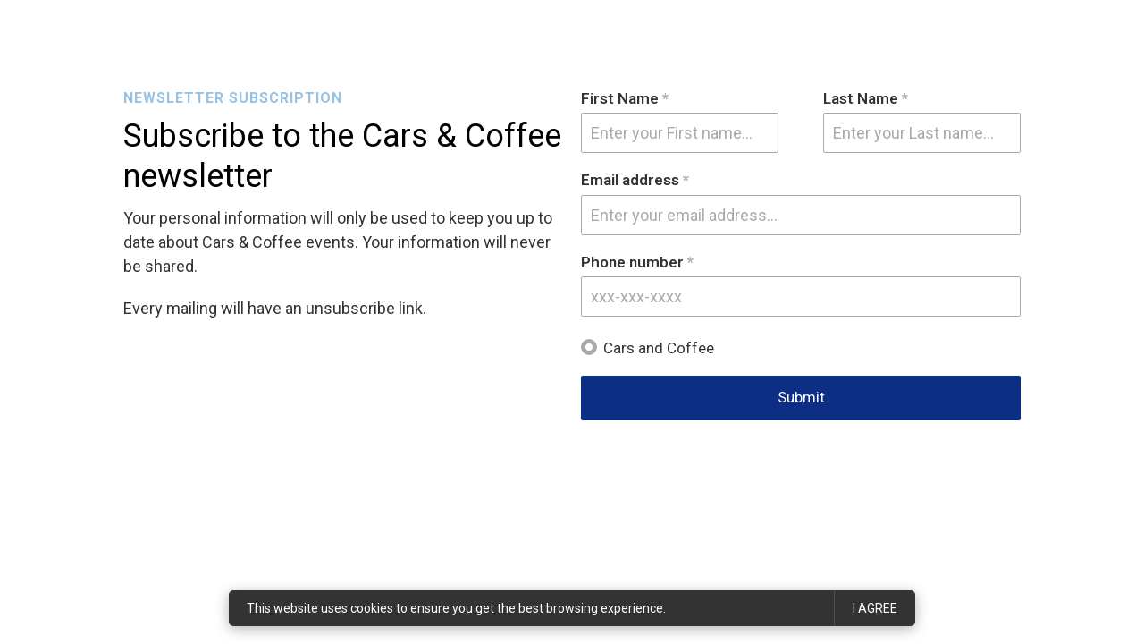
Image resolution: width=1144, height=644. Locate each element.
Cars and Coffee (658, 348)
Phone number (637, 262)
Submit (801, 397)
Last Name (865, 98)
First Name (625, 98)
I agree (875, 608)
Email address (635, 180)
